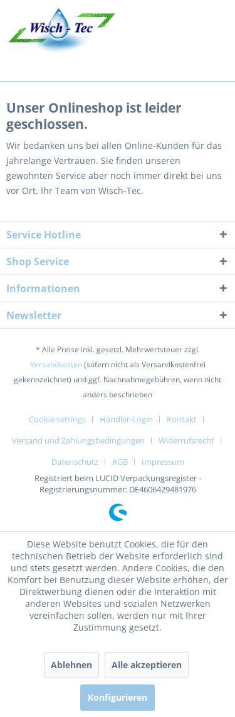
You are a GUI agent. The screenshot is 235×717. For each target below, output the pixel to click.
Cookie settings (57, 419)
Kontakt (182, 419)
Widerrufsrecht (186, 440)
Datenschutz (74, 461)
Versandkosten (56, 364)
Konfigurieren (117, 697)
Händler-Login (126, 419)
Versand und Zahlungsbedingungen (78, 440)
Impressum (163, 461)
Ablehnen (71, 665)
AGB (120, 461)
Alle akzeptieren (147, 665)
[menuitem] (62, 419)
